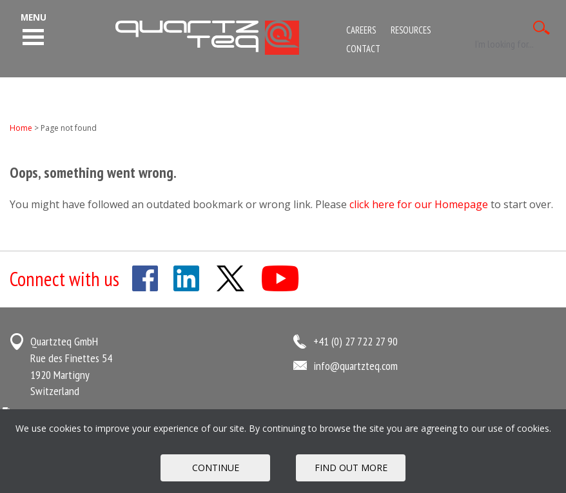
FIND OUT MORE (351, 467)
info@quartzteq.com (355, 365)
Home (21, 127)
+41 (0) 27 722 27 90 (355, 341)
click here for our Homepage (418, 204)
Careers (361, 30)
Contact (363, 49)
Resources (411, 30)
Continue (215, 467)
